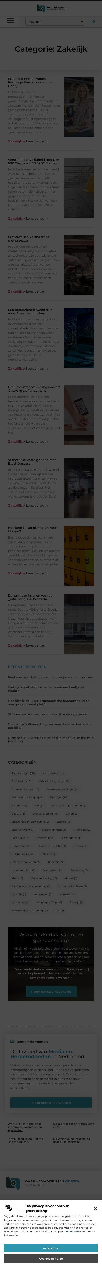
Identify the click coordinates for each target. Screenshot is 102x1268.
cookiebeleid (73, 1238)
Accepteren (51, 1254)
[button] (96, 1215)
